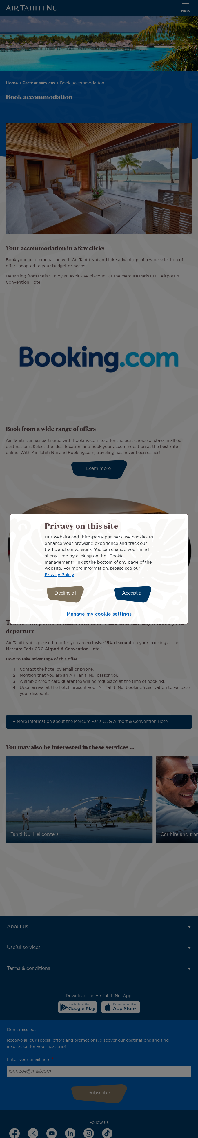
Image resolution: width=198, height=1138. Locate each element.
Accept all (132, 593)
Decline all (65, 593)
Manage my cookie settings (99, 614)
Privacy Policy (59, 575)
